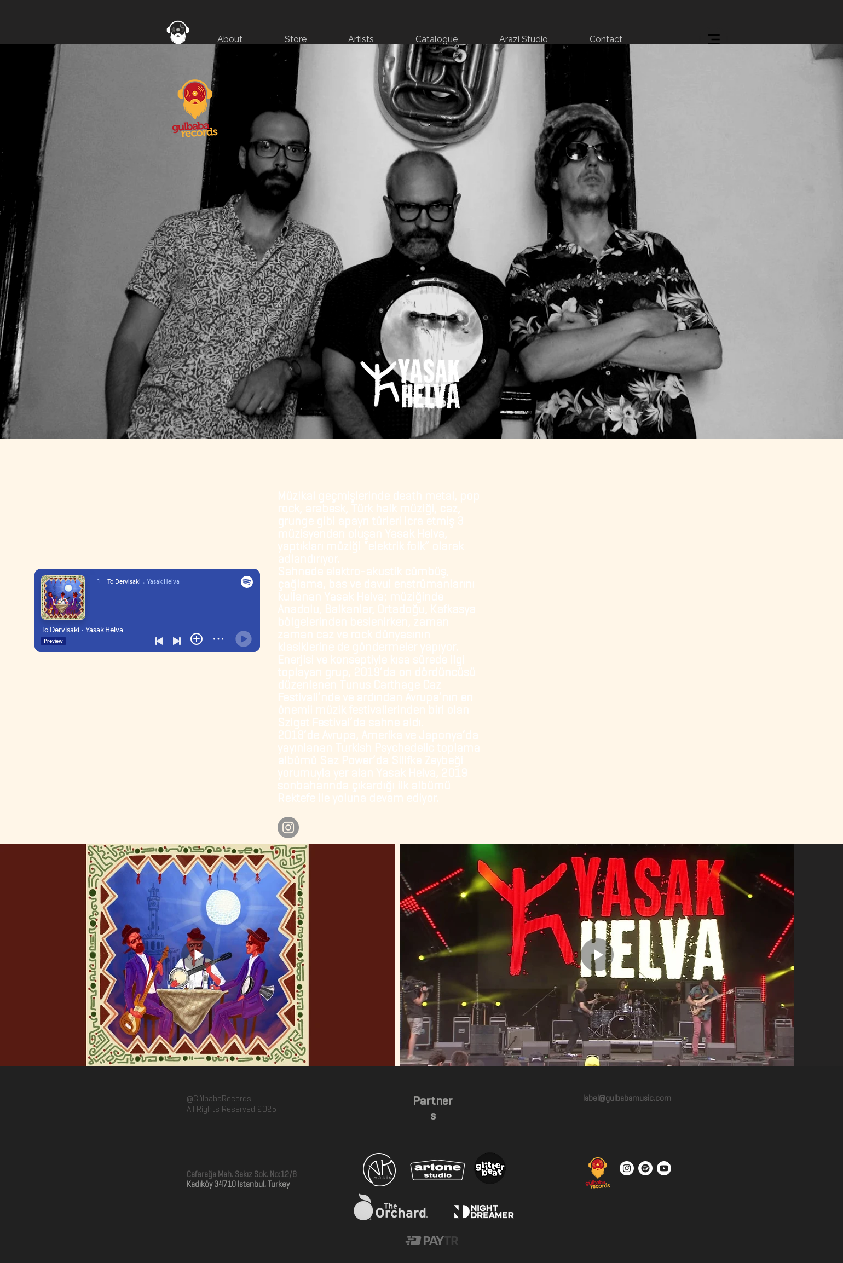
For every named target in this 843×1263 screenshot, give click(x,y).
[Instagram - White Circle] (627, 1168)
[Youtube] (664, 1168)
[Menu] (713, 39)
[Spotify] (645, 1168)
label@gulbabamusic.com (626, 1098)
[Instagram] (288, 827)
